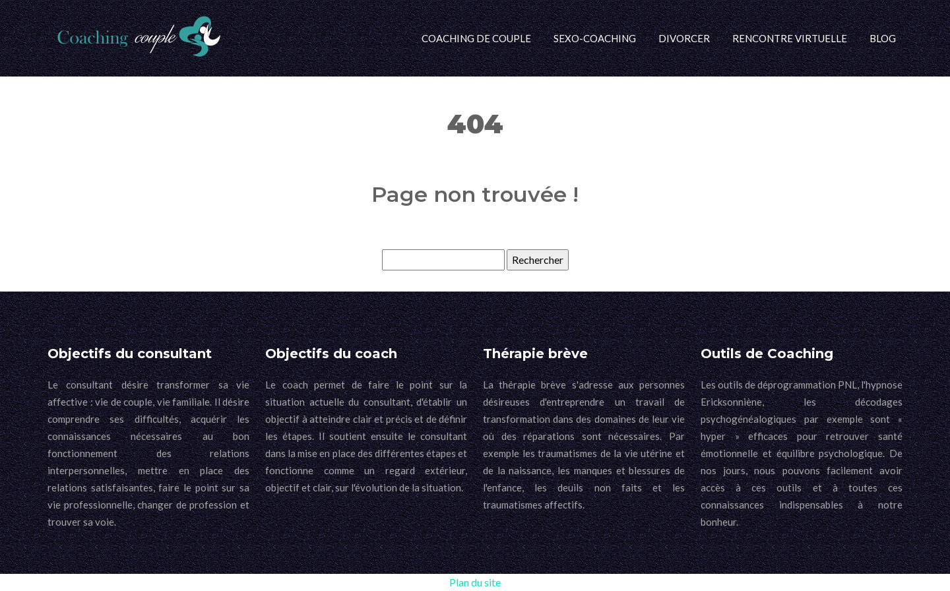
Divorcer (684, 38)
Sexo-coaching (595, 38)
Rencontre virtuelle (789, 38)
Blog (883, 38)
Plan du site (475, 582)
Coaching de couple (476, 38)
